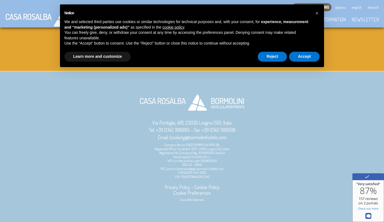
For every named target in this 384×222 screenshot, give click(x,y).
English (357, 7)
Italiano (340, 7)
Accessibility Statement (192, 199)
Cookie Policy (207, 187)
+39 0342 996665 (173, 130)
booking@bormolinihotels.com (198, 137)
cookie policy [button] (173, 27)
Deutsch (373, 7)
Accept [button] (304, 56)
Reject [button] (272, 56)
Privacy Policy (177, 187)
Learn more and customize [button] (97, 56)
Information (333, 20)
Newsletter (365, 20)
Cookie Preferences (192, 193)
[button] (316, 13)
